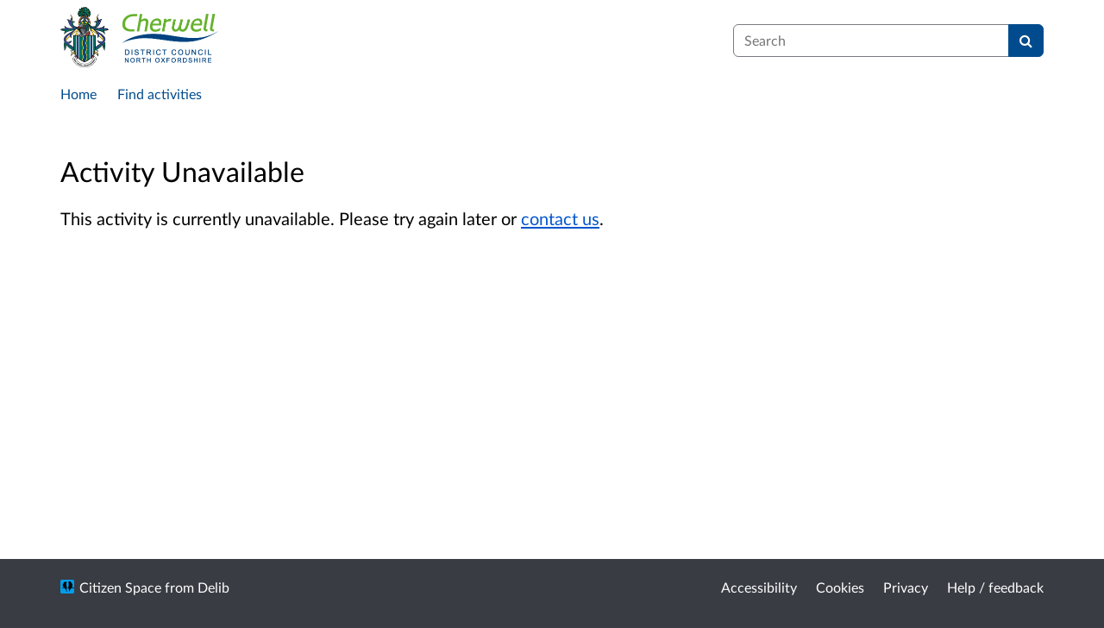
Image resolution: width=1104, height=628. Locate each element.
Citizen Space (120, 587)
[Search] (1026, 40)
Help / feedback (995, 587)
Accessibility (759, 587)
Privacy (905, 587)
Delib (213, 587)
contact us (560, 218)
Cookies (840, 587)
